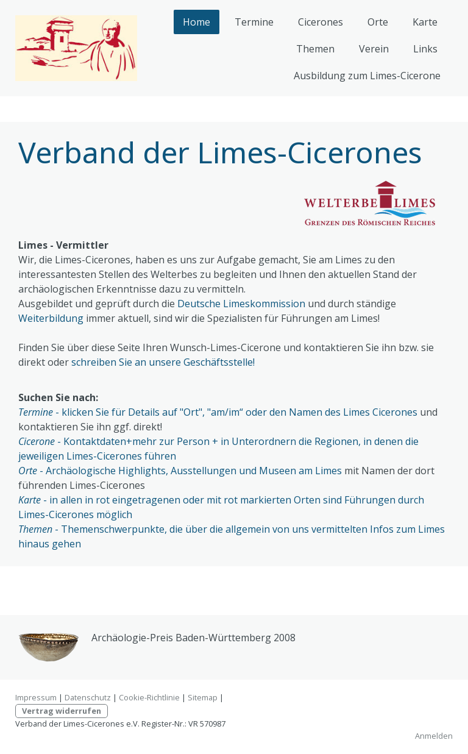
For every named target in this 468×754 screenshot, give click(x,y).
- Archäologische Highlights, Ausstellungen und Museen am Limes (180, 470)
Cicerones (320, 22)
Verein (374, 48)
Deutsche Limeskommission (241, 303)
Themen (315, 48)
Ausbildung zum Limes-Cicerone (367, 75)
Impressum (36, 697)
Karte (425, 22)
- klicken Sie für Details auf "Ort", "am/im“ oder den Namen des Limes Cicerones (217, 412)
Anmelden (434, 735)
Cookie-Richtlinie (149, 697)
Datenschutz (88, 697)
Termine (254, 22)
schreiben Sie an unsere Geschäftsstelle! (164, 362)
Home (196, 22)
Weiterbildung (50, 318)
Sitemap (203, 697)
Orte (377, 22)
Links (425, 48)
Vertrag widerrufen (61, 710)
